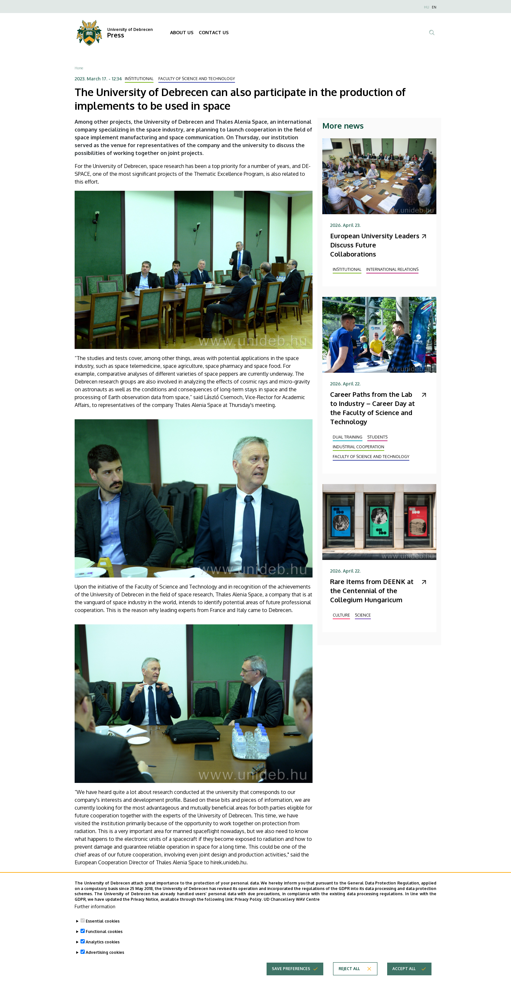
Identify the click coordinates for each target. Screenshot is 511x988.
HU (426, 7)
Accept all (404, 968)
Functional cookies (104, 931)
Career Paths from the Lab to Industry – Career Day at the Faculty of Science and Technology (372, 408)
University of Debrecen (130, 29)
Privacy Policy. (249, 899)
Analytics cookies (103, 941)
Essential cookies (103, 921)
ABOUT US (182, 32)
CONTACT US (214, 32)
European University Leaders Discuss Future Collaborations (374, 244)
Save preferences (291, 968)
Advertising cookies (105, 952)
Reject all (349, 968)
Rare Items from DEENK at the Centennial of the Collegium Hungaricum (372, 590)
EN (434, 7)
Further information (95, 906)
